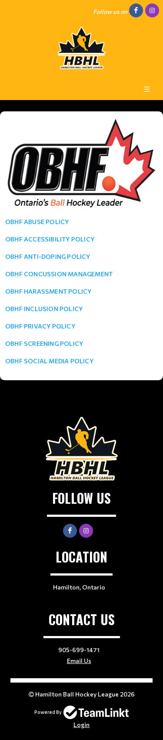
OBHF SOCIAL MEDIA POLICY (49, 361)
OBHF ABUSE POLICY (37, 221)
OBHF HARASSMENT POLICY (48, 291)
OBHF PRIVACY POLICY (40, 326)
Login (81, 724)
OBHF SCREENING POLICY (44, 343)
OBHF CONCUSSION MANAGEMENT (59, 274)
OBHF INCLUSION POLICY (44, 308)
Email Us (79, 660)
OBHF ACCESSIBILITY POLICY (49, 239)
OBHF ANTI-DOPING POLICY (47, 256)
